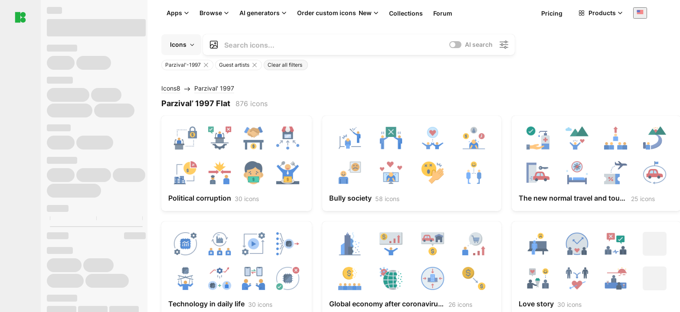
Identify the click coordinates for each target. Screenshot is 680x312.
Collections (406, 13)
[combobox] (640, 12)
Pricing (551, 13)
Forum (442, 13)
